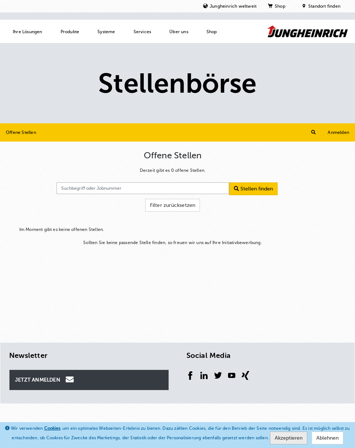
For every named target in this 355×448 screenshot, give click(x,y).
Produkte (70, 31)
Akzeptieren (288, 438)
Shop (280, 6)
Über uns (178, 31)
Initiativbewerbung (241, 242)
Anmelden (338, 132)
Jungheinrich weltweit (233, 6)
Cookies (52, 428)
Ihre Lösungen (27, 31)
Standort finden (324, 6)
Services (142, 31)
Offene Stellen (21, 132)
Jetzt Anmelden (45, 379)
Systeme (106, 31)
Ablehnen (327, 438)
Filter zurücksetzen (173, 205)
